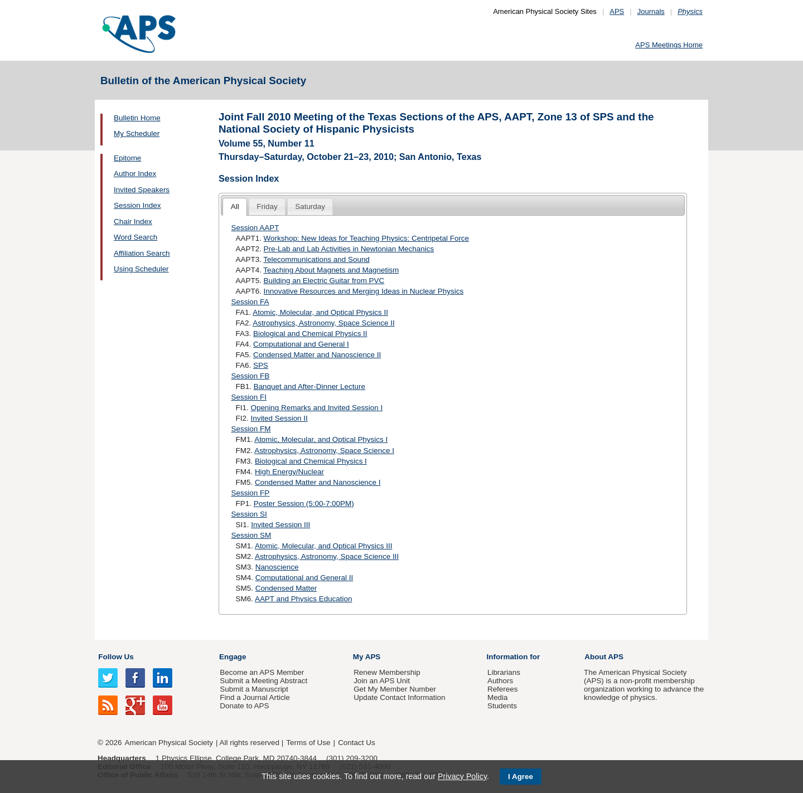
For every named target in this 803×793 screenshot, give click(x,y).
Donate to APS (244, 706)
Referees (502, 689)
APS (616, 11)
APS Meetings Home (669, 45)
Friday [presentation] (267, 206)
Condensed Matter (286, 588)
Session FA (250, 302)
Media (497, 697)
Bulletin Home (137, 118)
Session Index (137, 205)
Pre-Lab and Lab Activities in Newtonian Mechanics (349, 249)
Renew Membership (387, 672)
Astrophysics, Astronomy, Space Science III (327, 556)
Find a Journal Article (254, 697)
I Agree (520, 776)
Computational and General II (304, 577)
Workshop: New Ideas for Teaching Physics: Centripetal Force (366, 238)
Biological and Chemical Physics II (310, 333)
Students (502, 706)
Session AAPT (255, 227)
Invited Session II (278, 418)
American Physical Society (169, 742)
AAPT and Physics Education (303, 599)
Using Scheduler (141, 269)
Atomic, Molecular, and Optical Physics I (321, 439)
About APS (603, 657)
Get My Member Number (395, 689)
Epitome (127, 158)
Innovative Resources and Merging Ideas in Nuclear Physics (364, 291)
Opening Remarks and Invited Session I (316, 407)
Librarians (503, 672)
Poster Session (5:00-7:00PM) (304, 503)
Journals (651, 11)
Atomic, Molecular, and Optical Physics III (323, 546)
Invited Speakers (142, 190)
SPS (260, 365)
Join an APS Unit (382, 681)
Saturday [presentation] (310, 206)
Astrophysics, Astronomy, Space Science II (323, 323)
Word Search (135, 237)
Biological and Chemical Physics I (311, 461)
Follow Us (115, 657)
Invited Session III (280, 524)
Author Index (135, 173)
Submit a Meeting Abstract (263, 681)
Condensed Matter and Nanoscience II (317, 355)
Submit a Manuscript (254, 689)
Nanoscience (277, 567)
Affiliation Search (142, 253)
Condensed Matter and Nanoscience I (318, 482)
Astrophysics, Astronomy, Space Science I (324, 450)
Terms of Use (308, 742)
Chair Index (133, 221)
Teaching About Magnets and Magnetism (331, 270)
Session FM (251, 429)
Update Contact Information (399, 697)
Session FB (250, 376)
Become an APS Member (262, 672)
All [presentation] (235, 206)
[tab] (234, 207)
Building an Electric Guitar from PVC (324, 280)
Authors (500, 681)
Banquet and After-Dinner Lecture (309, 386)
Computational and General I (301, 344)
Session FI (249, 397)
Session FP (250, 493)
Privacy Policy (462, 776)
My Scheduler (136, 133)
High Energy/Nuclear (289, 472)
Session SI (249, 514)
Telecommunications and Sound (316, 259)
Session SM (251, 535)
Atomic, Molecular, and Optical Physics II (320, 312)
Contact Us (356, 742)
